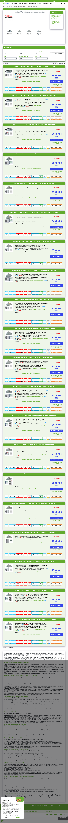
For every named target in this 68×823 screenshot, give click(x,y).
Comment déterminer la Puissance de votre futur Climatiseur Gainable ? (55, 25)
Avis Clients (63, 817)
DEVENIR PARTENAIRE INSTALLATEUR (39, 805)
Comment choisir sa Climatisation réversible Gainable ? (55, 22)
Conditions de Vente (28, 814)
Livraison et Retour (27, 812)
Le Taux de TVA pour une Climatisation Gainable (56, 16)
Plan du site (26, 815)
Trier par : (54, 63)
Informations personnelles (50, 812)
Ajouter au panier (56, 81)
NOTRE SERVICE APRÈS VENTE (57, 805)
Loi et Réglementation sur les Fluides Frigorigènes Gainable (56, 18)
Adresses (47, 815)
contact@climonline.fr (59, 1)
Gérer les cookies (27, 816)
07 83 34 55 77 (7, 1)
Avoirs (47, 814)
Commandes (48, 813)
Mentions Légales (27, 813)
